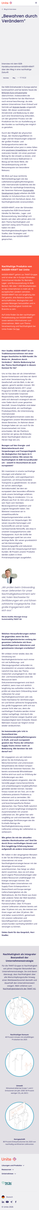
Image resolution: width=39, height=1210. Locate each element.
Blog (14, 47)
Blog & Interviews (9, 9)
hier (17, 317)
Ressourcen (8, 1163)
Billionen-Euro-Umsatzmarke (14, 62)
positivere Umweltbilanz (16, 119)
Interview (6, 47)
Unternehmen (9, 1167)
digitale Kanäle (19, 76)
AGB (27, 1208)
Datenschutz (18, 1208)
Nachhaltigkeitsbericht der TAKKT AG (19, 976)
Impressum (6, 1208)
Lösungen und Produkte (13, 1159)
